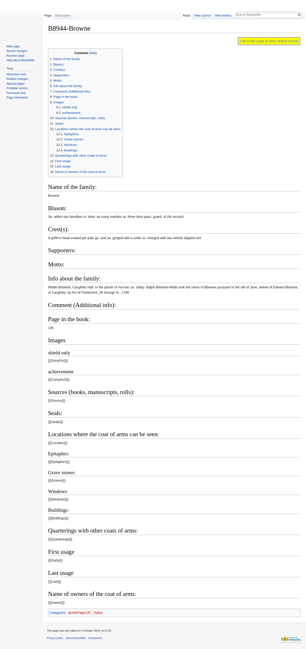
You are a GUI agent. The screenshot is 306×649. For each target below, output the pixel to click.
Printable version (17, 88)
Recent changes (16, 51)
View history (223, 15)
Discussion (62, 15)
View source (202, 15)
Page (47, 15)
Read (186, 15)
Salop (98, 613)
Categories (57, 613)
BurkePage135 (79, 613)
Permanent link (16, 93)
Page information (17, 97)
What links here (16, 74)
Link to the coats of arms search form (267, 41)
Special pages (15, 83)
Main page (13, 46)
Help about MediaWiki (20, 60)
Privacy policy (55, 638)
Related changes (17, 79)
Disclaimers (95, 638)
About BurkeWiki (76, 638)
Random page (15, 55)
